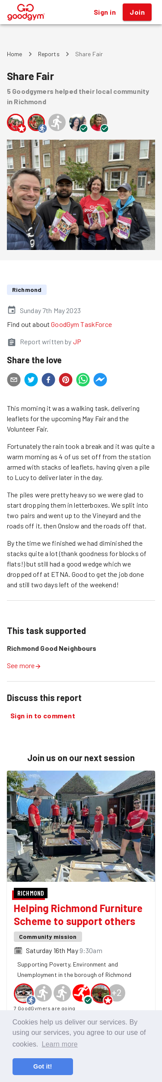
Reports (49, 54)
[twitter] (31, 381)
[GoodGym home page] (26, 11)
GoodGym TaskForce (81, 324)
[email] (14, 381)
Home (14, 54)
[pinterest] (66, 381)
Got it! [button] (42, 1066)
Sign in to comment (43, 715)
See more (24, 665)
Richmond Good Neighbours (52, 648)
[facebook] (48, 381)
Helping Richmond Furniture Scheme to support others (78, 914)
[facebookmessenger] (100, 381)
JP (77, 341)
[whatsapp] (83, 381)
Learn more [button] (59, 1044)
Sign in (104, 12)
